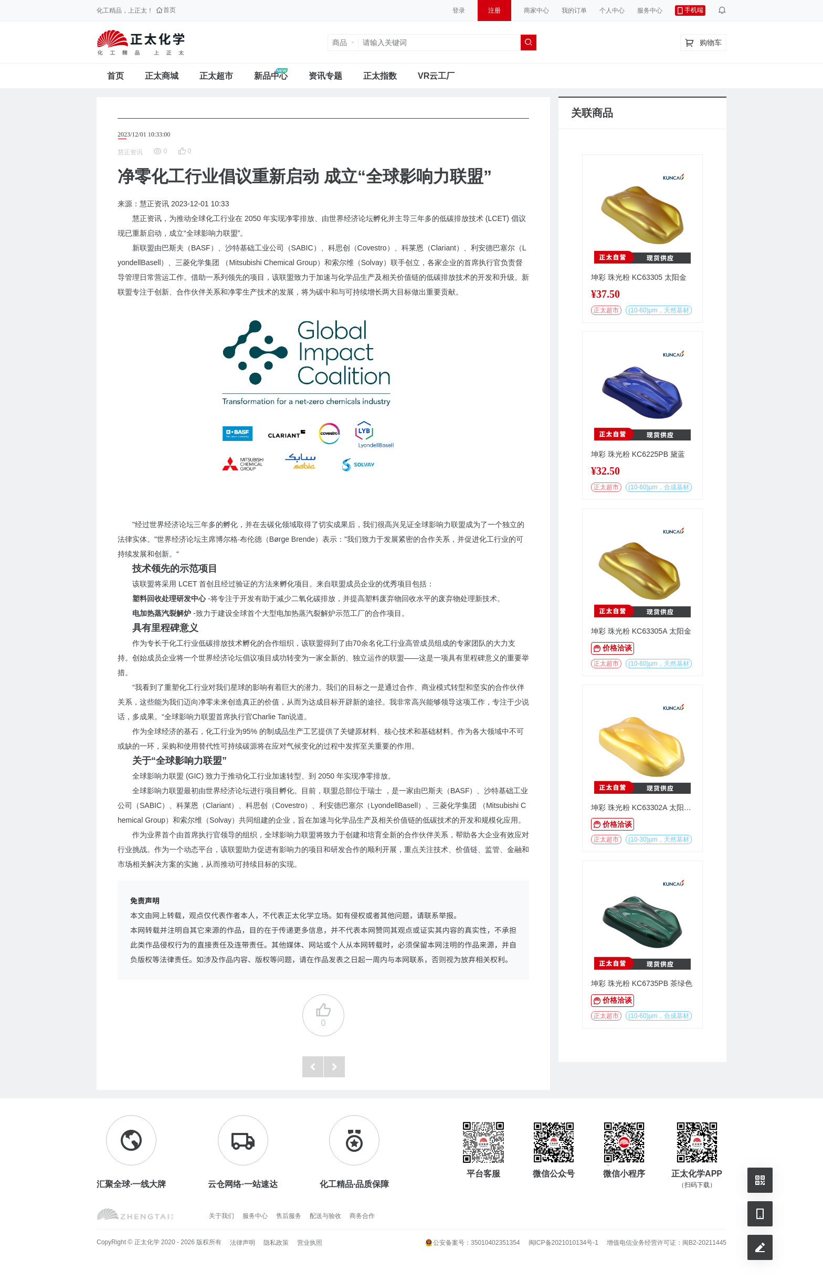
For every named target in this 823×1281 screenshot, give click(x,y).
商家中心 (536, 10)
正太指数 (380, 75)
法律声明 (242, 1242)
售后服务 (288, 1216)
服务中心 (649, 10)
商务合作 (362, 1216)
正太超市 (216, 75)
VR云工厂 (436, 75)
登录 (458, 10)
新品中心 (271, 75)
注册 (494, 10)
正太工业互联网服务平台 (141, 42)
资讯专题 (325, 75)
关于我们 (221, 1216)
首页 (115, 75)
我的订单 (574, 10)
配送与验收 (325, 1216)
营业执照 (309, 1242)
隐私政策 (276, 1242)
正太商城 (161, 75)
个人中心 (612, 10)
